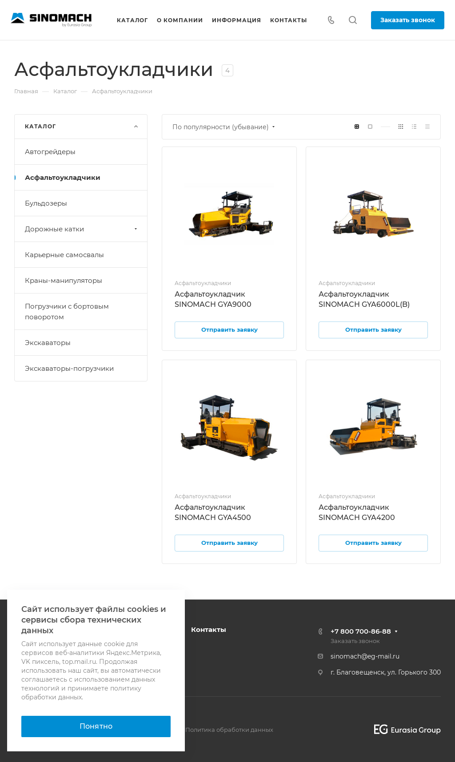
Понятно (96, 726)
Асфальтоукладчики (62, 177)
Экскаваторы (48, 342)
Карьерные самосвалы (64, 254)
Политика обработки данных (229, 729)
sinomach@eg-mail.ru (365, 656)
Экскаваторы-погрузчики (69, 368)
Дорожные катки (82, 229)
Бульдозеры (46, 203)
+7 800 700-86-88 (361, 631)
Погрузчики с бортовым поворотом (67, 311)
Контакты (208, 629)
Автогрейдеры (50, 151)
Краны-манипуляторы (63, 280)
